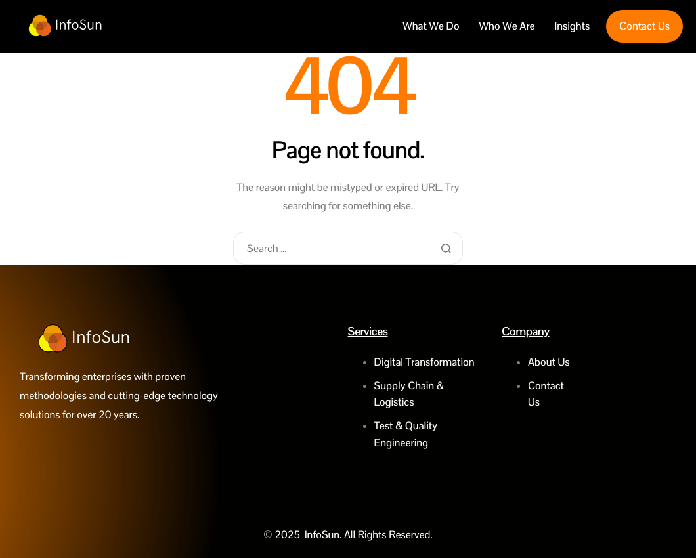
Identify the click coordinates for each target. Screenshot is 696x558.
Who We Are (507, 26)
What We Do (430, 26)
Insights (572, 26)
